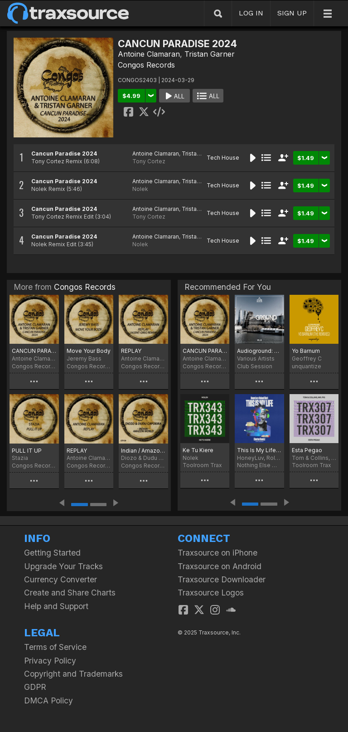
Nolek (140, 188)
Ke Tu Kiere (198, 450)
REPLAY (131, 350)
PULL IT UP (27, 450)
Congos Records (146, 64)
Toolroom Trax (202, 465)
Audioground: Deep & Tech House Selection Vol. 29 (259, 350)
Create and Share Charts (70, 592)
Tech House (223, 157)
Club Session (254, 366)
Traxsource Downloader (222, 579)
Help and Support (56, 606)
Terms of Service (55, 647)
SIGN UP (292, 13)
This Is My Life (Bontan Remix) (259, 450)
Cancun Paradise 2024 (64, 153)
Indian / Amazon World (143, 450)
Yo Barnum (306, 350)
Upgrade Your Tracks (63, 566)
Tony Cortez (148, 161)
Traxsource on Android (219, 566)
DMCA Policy (48, 700)
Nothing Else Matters (259, 465)
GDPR (35, 687)
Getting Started (52, 552)
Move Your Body (89, 350)
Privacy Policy (50, 660)
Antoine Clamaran (149, 54)
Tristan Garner (209, 54)
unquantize (306, 366)
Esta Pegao (307, 450)
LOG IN (251, 13)
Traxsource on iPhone (217, 552)
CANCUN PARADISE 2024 (34, 350)
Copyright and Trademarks (73, 673)
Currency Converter (60, 579)
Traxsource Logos (211, 592)
